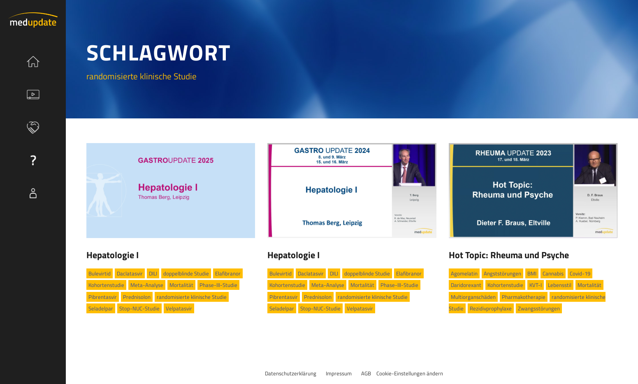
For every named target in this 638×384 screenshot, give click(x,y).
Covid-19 (580, 273)
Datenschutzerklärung (290, 373)
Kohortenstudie (106, 285)
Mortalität (181, 285)
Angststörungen (502, 273)
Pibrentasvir (102, 297)
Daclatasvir (130, 273)
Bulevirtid (99, 273)
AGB (366, 373)
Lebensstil (559, 285)
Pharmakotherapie (523, 297)
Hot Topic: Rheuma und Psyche (509, 255)
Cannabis (553, 273)
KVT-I (535, 285)
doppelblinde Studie (186, 273)
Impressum (339, 373)
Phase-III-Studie (218, 285)
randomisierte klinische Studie (192, 297)
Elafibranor (228, 273)
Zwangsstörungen (539, 308)
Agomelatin (464, 273)
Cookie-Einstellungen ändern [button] (409, 373)
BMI (531, 273)
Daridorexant (466, 285)
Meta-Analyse (146, 285)
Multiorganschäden (473, 297)
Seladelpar (100, 308)
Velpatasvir (179, 308)
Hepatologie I (112, 255)
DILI (153, 273)
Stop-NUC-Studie (139, 308)
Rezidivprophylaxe (491, 308)
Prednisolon (137, 297)
